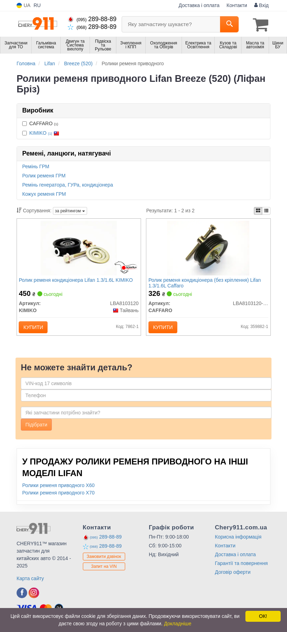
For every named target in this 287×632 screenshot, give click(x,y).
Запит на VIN (104, 569)
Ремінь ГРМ (35, 166)
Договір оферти (233, 576)
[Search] (229, 24)
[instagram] (34, 596)
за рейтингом (70, 210)
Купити (35, 328)
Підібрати (36, 428)
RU (37, 5)
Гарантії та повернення (241, 567)
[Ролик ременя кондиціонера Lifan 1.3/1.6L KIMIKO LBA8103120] (79, 248)
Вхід (261, 5)
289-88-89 (92, 19)
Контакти (237, 5)
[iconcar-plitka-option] (258, 210)
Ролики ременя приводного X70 (58, 496)
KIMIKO (44, 132)
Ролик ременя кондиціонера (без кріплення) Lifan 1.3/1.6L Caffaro (206, 283)
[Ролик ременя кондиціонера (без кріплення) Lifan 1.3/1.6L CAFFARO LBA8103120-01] (208, 248)
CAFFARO (40, 123)
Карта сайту (30, 582)
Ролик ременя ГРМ (44, 175)
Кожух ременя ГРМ (44, 193)
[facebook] (22, 596)
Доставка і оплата (199, 5)
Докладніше (177, 623)
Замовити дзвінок (104, 560)
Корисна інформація (238, 540)
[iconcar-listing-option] (266, 210)
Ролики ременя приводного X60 (58, 489)
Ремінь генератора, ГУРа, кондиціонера (67, 184)
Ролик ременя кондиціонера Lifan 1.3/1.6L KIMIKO (77, 281)
